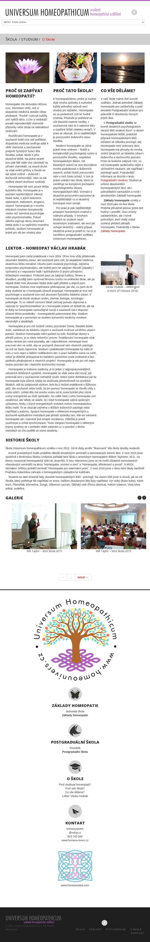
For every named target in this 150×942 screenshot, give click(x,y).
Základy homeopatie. (113, 231)
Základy (95, 929)
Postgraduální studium (114, 180)
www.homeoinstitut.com (75, 868)
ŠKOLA (11, 39)
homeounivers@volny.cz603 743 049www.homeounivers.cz (75, 823)
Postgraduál (115, 929)
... (71, 577)
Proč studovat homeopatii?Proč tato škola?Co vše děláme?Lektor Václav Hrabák (75, 779)
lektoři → (83, 577)
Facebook (134, 12)
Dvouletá (75, 738)
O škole (136, 929)
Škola (80, 929)
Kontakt (138, 933)
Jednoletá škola (75, 702)
